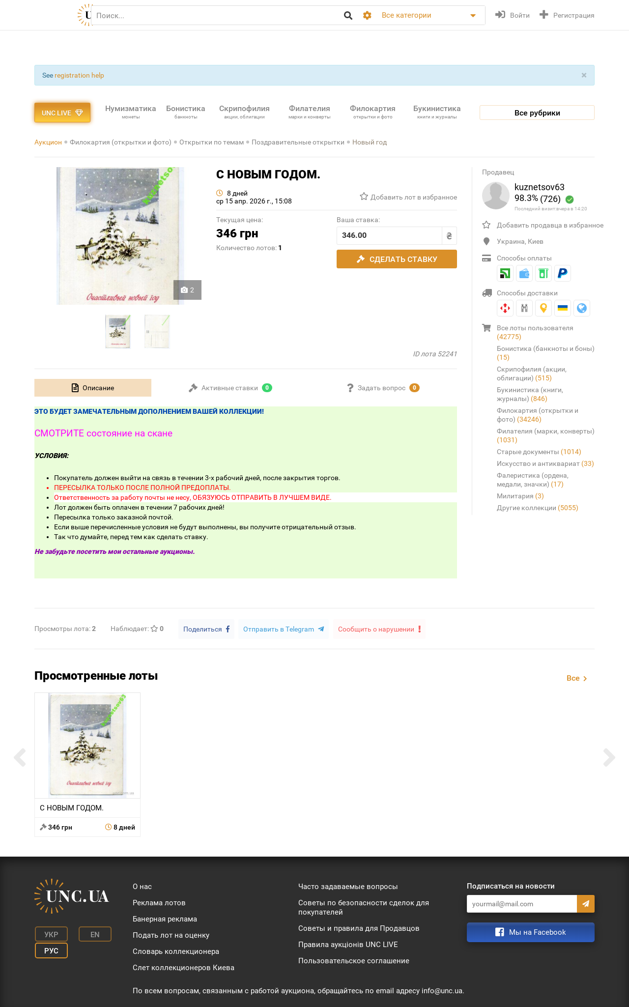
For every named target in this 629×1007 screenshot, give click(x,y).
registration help (79, 75)
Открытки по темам (211, 142)
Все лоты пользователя (535, 332)
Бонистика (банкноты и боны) (546, 353)
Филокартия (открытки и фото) (121, 142)
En (90, 933)
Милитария (520, 496)
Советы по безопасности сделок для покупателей (363, 906)
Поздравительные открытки (298, 142)
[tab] (92, 388)
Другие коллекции (537, 508)
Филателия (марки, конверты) (546, 435)
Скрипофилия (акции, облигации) (532, 373)
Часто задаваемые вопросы (348, 885)
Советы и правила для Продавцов (359, 927)
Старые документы (539, 452)
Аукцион (48, 142)
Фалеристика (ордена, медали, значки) (533, 479)
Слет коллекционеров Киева (183, 966)
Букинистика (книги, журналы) (530, 394)
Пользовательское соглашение (353, 959)
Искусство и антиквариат (545, 463)
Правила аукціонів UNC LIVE (348, 943)
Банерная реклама (165, 918)
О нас (142, 885)
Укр (49, 933)
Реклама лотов (159, 901)
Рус (49, 948)
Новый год (369, 142)
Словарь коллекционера (176, 950)
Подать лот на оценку (171, 934)
